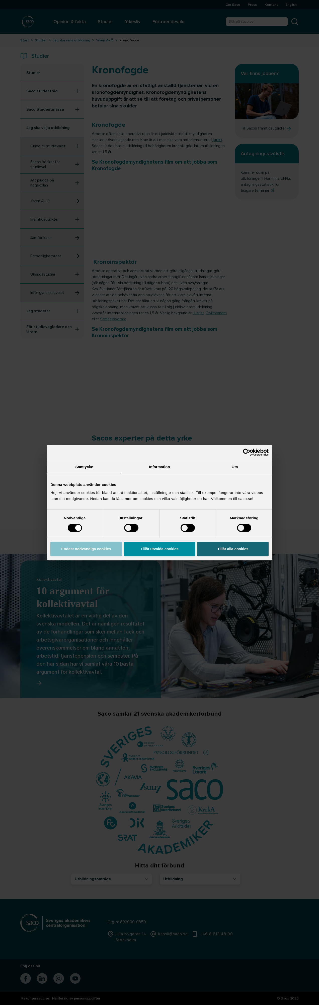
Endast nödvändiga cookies (86, 549)
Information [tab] (159, 467)
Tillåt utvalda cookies (159, 549)
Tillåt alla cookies (233, 549)
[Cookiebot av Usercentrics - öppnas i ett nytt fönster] (247, 452)
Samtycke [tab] (84, 467)
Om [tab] (234, 467)
